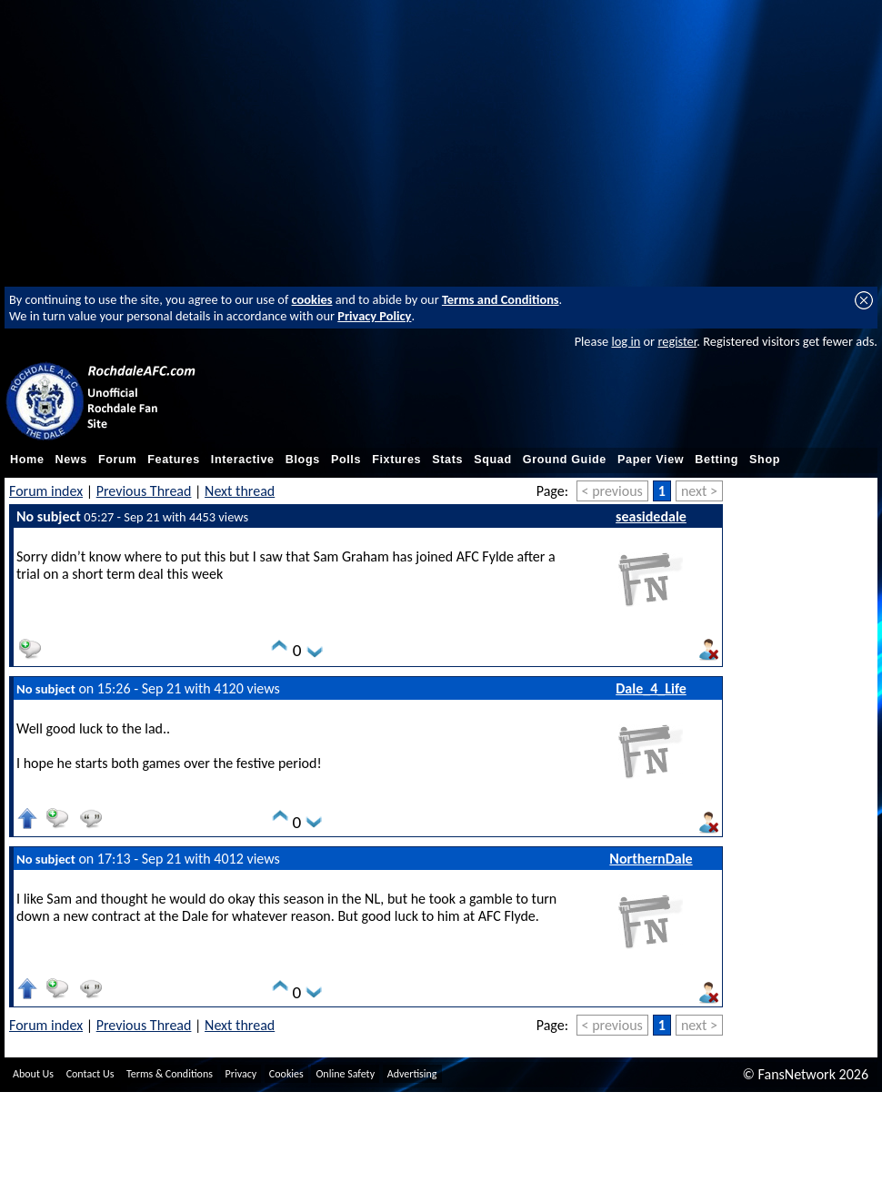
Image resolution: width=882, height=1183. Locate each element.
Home (27, 459)
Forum (117, 459)
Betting (716, 459)
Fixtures (396, 459)
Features (173, 459)
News (71, 459)
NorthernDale (650, 858)
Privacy (241, 1073)
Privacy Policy (374, 316)
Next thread (240, 491)
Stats (447, 459)
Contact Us (90, 1073)
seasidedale (651, 516)
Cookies (286, 1073)
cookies (312, 299)
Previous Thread (144, 491)
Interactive (243, 459)
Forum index (46, 491)
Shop (764, 459)
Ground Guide (564, 459)
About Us (33, 1073)
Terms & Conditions (169, 1073)
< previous (612, 491)
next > (699, 491)
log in (625, 341)
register (677, 341)
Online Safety (345, 1073)
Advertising (412, 1073)
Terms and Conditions (500, 299)
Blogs (303, 459)
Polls (346, 459)
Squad (493, 459)
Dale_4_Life (651, 688)
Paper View (650, 459)
